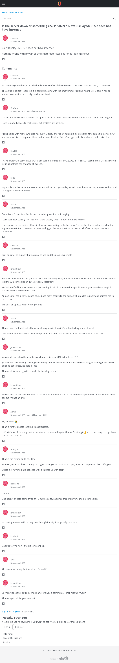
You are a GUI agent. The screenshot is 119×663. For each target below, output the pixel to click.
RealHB (14, 151)
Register (16, 611)
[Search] (114, 18)
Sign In (5, 611)
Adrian (13, 204)
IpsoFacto (15, 38)
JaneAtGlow (16, 269)
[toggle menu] (3, 3)
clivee (13, 559)
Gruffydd (14, 108)
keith (13, 178)
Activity (6, 642)
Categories (8, 633)
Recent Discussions (12, 637)
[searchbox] (59, 18)
